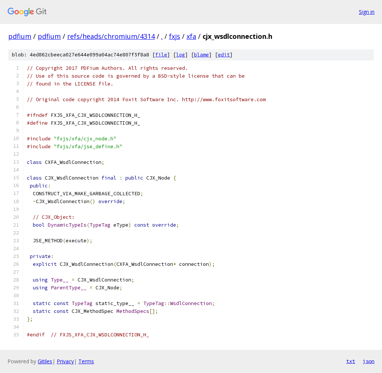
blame (201, 55)
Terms (86, 361)
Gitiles (45, 361)
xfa (191, 36)
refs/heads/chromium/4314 (111, 36)
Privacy (65, 361)
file (161, 55)
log (180, 55)
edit (224, 55)
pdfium (19, 36)
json (369, 361)
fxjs (174, 36)
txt (350, 361)
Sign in (367, 11)
